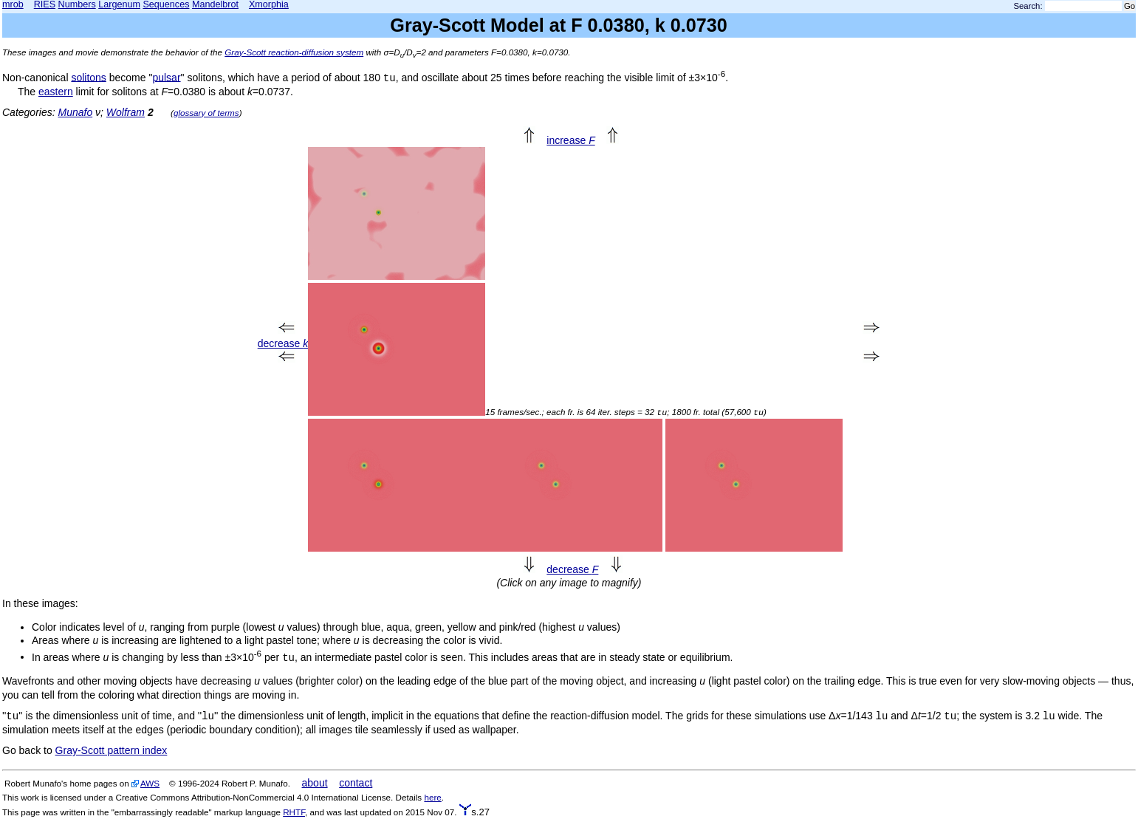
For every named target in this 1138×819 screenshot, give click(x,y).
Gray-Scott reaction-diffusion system (293, 52)
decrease (283, 343)
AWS (150, 783)
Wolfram (125, 112)
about (315, 783)
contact (355, 783)
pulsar (166, 77)
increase (570, 140)
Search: (1028, 5)
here (432, 797)
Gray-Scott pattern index (111, 750)
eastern (55, 91)
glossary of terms (206, 112)
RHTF (294, 812)
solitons (88, 77)
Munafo (75, 112)
